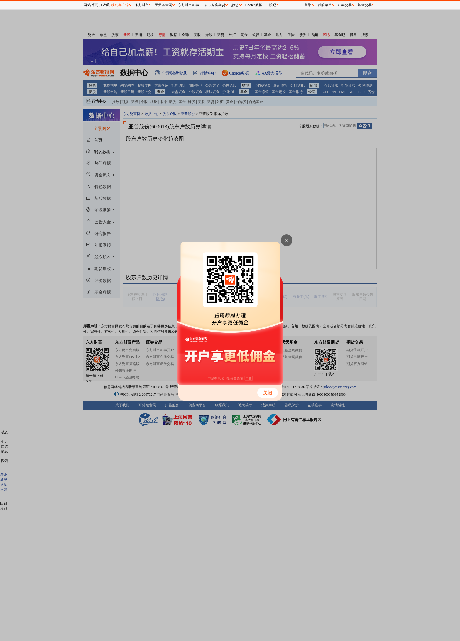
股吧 (272, 5)
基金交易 (365, 5)
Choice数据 (253, 5)
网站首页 (91, 5)
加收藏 (104, 5)
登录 (307, 5)
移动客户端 (120, 5)
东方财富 (142, 5)
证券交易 (345, 5)
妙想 (235, 5)
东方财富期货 (214, 5)
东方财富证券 (188, 5)
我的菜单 (325, 5)
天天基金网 (163, 5)
